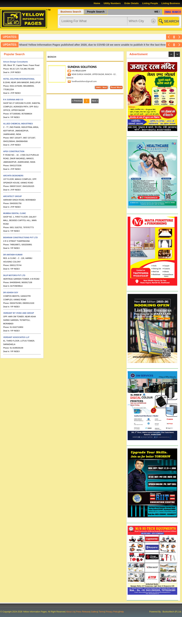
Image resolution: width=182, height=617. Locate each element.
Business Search (71, 11)
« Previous (77, 101)
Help (122, 611)
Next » (95, 101)
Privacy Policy (112, 611)
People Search (95, 11)
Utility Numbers (112, 3)
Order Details (131, 3)
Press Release (83, 611)
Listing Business (170, 3)
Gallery (94, 611)
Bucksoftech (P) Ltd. (172, 611)
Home (97, 3)
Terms (102, 611)
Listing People (150, 3)
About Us (70, 611)
